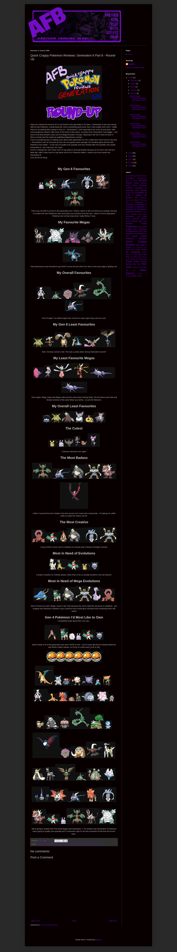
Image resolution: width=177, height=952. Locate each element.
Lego (138, 216)
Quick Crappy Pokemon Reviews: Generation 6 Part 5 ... (138, 127)
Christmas (143, 185)
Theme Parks (132, 261)
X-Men (139, 276)
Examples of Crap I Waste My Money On (136, 195)
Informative (130, 216)
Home (74, 921)
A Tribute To (139, 176)
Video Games (95, 844)
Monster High (137, 221)
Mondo (128, 221)
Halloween (130, 212)
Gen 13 (129, 202)
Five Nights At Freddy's (139, 200)
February (133, 90)
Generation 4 (131, 207)
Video (134, 270)
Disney (143, 190)
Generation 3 (142, 205)
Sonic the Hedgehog (136, 250)
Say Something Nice (139, 247)
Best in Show (131, 180)
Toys (128, 266)
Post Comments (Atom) (49, 925)
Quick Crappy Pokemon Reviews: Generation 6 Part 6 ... (138, 117)
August (133, 84)
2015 (130, 166)
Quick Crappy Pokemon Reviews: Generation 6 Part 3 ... (138, 145)
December (134, 80)
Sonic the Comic (133, 250)
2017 (130, 159)
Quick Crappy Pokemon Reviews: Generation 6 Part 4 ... (138, 136)
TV (127, 270)
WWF (134, 276)
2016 (130, 163)
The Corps (131, 259)
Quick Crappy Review (83, 844)
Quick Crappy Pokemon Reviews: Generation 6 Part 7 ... (138, 108)
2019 (130, 153)
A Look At (130, 176)
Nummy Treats (136, 223)
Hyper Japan (142, 214)
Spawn (140, 254)
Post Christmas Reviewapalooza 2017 (136, 233)
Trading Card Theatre (139, 267)
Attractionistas (142, 178)
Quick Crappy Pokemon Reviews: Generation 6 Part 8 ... (138, 99)
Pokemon (49, 844)
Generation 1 (141, 202)
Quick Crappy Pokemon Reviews (64, 844)
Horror (134, 214)
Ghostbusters (142, 209)
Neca (145, 221)
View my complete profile (135, 68)
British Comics (140, 183)
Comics (129, 188)
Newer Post (35, 921)
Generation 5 (142, 207)
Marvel (144, 219)
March (133, 87)
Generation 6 (41, 844)
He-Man (137, 212)
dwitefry (132, 64)
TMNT (144, 264)
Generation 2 (131, 205)
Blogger (98, 940)
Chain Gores (131, 185)
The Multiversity (141, 259)
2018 (130, 156)
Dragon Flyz (130, 193)
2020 (130, 78)
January (133, 93)
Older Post (113, 921)
